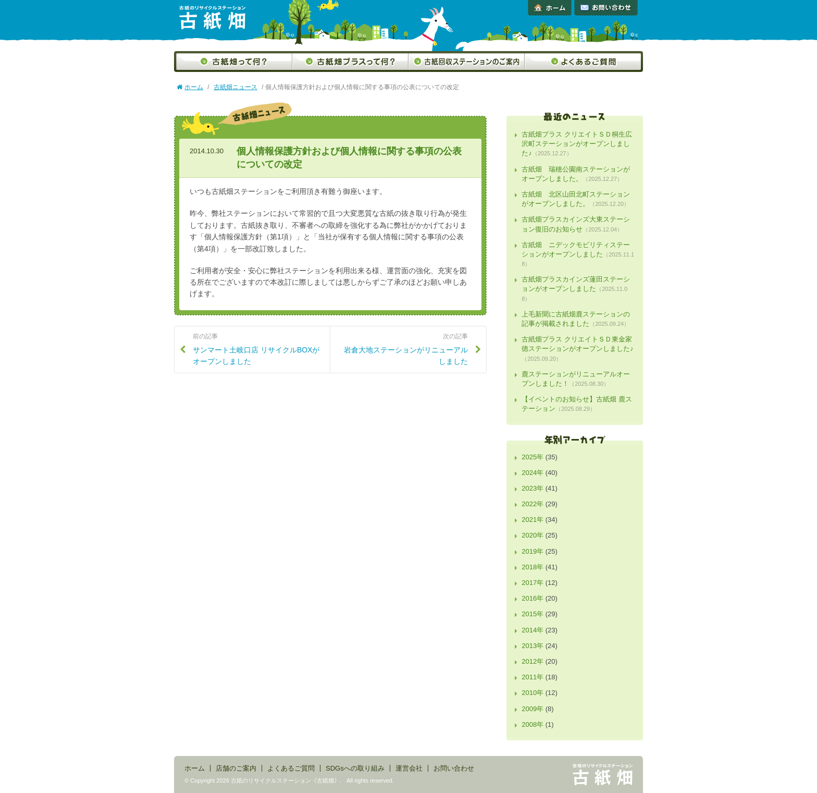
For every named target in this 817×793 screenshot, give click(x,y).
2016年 (532, 598)
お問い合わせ (606, 8)
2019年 (532, 551)
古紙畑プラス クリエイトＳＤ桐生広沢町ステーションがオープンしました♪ (577, 143)
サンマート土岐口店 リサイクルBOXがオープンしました (257, 349)
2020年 (532, 535)
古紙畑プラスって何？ (350, 61)
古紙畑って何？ (233, 61)
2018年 (532, 567)
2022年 (532, 504)
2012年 (532, 661)
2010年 (532, 693)
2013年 (532, 646)
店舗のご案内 (236, 768)
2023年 (532, 488)
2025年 (532, 457)
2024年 (532, 473)
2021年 (532, 519)
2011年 (532, 677)
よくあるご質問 (584, 61)
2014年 (532, 630)
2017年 (532, 583)
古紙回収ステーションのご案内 (466, 61)
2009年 (532, 709)
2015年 (532, 614)
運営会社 (409, 768)
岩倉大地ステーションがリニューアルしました (403, 349)
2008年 (532, 724)
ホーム (550, 8)
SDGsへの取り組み (355, 768)
